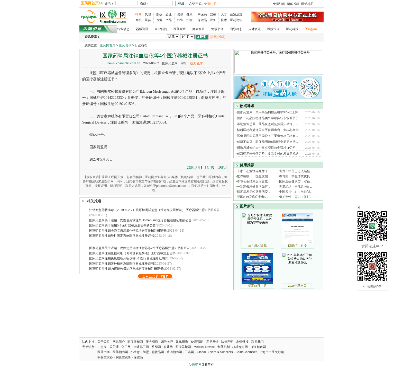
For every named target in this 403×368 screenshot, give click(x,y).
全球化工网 (141, 347)
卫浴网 (190, 352)
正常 (200, 63)
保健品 (202, 20)
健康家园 (198, 29)
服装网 (168, 347)
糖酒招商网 (174, 352)
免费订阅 (279, 4)
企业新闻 (161, 29)
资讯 (180, 14)
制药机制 (223, 347)
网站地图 (307, 4)
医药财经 (179, 29)
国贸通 (114, 347)
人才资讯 (255, 29)
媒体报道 (182, 342)
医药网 (197, 364)
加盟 (146, 352)
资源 (159, 20)
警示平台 (217, 29)
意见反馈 (212, 342)
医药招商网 (120, 352)
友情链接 (242, 342)
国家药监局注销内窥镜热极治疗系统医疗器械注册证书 (126, 268)
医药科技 (292, 29)
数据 (159, 14)
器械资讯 (142, 29)
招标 (189, 20)
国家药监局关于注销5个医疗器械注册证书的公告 (122, 225)
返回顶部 (194, 167)
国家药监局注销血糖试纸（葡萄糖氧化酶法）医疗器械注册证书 (132, 253)
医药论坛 (236, 20)
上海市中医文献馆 (271, 352)
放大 (193, 63)
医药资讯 (125, 45)
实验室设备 (123, 357)
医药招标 (311, 29)
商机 (138, 20)
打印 (210, 167)
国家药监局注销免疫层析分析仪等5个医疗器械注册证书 (127, 258)
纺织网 (156, 347)
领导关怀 (167, 342)
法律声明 (227, 342)
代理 (148, 14)
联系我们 (257, 342)
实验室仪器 (105, 357)
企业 (169, 14)
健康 (189, 14)
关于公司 (103, 342)
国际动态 (236, 29)
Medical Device (204, 347)
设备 (213, 20)
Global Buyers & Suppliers (215, 352)
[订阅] (213, 37)
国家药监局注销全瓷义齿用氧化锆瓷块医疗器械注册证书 (127, 230)
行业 (180, 20)
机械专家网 (240, 347)
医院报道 (273, 29)
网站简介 (119, 342)
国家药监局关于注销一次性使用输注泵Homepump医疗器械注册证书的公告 (140, 220)
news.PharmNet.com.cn (123, 63)
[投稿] (221, 37)
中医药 (202, 14)
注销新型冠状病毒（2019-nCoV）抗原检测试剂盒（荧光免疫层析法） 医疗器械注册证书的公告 (154, 210)
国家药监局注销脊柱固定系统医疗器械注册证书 (121, 236)
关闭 (222, 167)
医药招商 (103, 352)
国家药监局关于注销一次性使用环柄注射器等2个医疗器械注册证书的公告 (139, 248)
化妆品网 (158, 352)
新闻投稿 (293, 4)
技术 (224, 20)
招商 (138, 14)
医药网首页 (107, 45)
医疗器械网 (135, 342)
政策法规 (236, 14)
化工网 (126, 347)
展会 (148, 20)
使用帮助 (197, 342)
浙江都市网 (258, 347)
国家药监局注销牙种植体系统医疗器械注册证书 (121, 263)
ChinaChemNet (246, 352)
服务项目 (152, 342)
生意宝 (102, 347)
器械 (213, 14)
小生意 (135, 352)
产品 (169, 20)
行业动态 (123, 29)
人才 (224, 14)
